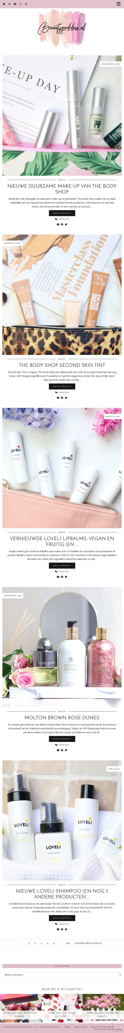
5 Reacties (62, 392)
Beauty (62, 180)
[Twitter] (4, 4)
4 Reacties (62, 219)
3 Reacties (62, 745)
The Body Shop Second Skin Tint (62, 365)
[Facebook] (15, 4)
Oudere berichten (88, 943)
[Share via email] (58, 224)
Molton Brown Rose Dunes (62, 718)
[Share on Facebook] (62, 224)
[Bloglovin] (21, 4)
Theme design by (108, 1029)
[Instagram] (10, 4)
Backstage (80, 1027)
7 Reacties (62, 572)
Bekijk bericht (62, 213)
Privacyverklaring (103, 1027)
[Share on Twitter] (66, 224)
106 (68, 943)
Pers (67, 1027)
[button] (120, 4)
